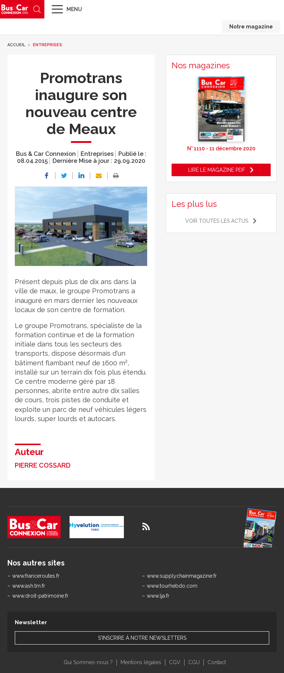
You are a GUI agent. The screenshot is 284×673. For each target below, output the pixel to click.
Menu (74, 9)
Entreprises (47, 44)
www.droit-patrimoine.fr (40, 596)
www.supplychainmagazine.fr (182, 576)
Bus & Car (15, 9)
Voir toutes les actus (216, 221)
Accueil (16, 44)
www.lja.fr (158, 596)
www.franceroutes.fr (36, 576)
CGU (194, 662)
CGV (174, 662)
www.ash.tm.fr (28, 586)
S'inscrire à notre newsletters (142, 638)
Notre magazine (251, 27)
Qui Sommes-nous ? (88, 662)
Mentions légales (141, 662)
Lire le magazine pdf (216, 170)
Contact (216, 662)
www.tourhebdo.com (172, 586)
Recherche (37, 9)
